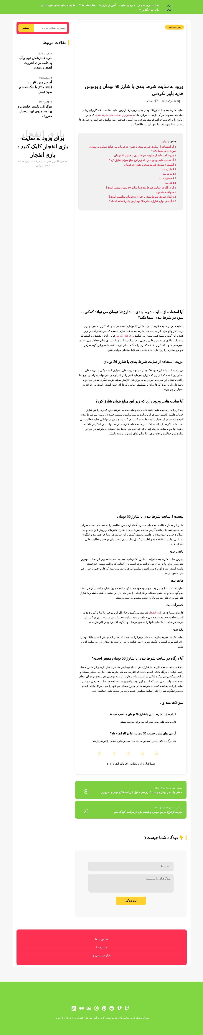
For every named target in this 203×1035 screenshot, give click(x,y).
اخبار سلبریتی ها (101, 955)
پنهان (164, 141)
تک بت (178, 629)
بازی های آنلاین (150, 9)
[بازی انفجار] (181, 7)
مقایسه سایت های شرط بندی (58, 5)
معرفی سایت (127, 5)
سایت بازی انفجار (148, 5)
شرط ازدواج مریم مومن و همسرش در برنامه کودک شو (148, 811)
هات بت (177, 580)
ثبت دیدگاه (131, 900)
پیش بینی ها (88, 4)
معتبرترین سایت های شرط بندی (114, 114)
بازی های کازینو (125, 335)
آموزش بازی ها (107, 5)
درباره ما (101, 947)
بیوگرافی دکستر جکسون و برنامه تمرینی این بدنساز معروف (35, 111)
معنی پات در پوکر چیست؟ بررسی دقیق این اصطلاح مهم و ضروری (141, 792)
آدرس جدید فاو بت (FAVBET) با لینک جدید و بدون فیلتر (35, 87)
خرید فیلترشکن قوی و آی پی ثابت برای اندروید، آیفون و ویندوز (35, 62)
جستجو (26, 28)
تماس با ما (101, 939)
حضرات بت (174, 605)
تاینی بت (176, 551)
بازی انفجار (168, 7)
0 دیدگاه (152, 101)
